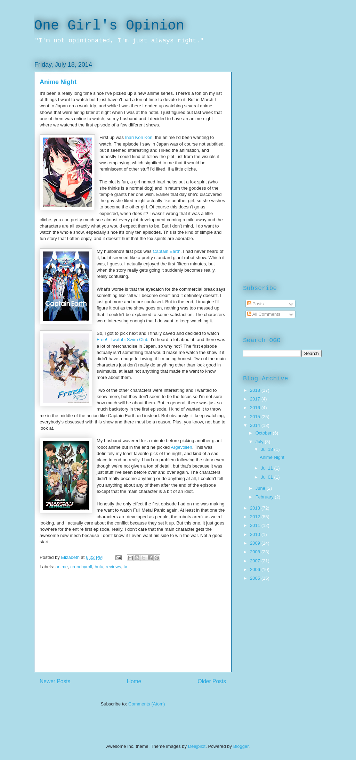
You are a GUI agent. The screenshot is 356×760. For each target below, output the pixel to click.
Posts (255, 303)
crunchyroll (81, 566)
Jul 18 (267, 449)
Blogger (241, 746)
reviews (113, 566)
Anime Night (58, 82)
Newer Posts (55, 681)
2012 (255, 516)
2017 (255, 399)
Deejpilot (197, 746)
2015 (255, 416)
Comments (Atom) (146, 704)
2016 (255, 407)
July (260, 441)
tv (125, 566)
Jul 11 (267, 468)
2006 (255, 569)
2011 (255, 525)
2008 (255, 551)
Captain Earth (166, 251)
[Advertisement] (133, 623)
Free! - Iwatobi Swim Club (122, 339)
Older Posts (212, 681)
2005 (255, 578)
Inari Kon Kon (139, 137)
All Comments (264, 314)
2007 (255, 560)
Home (134, 681)
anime (62, 566)
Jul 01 (267, 477)
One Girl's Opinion (109, 26)
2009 (255, 543)
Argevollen (181, 447)
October (264, 433)
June (261, 488)
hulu (99, 566)
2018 (255, 390)
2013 (255, 508)
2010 (255, 534)
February (265, 496)
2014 (255, 425)
